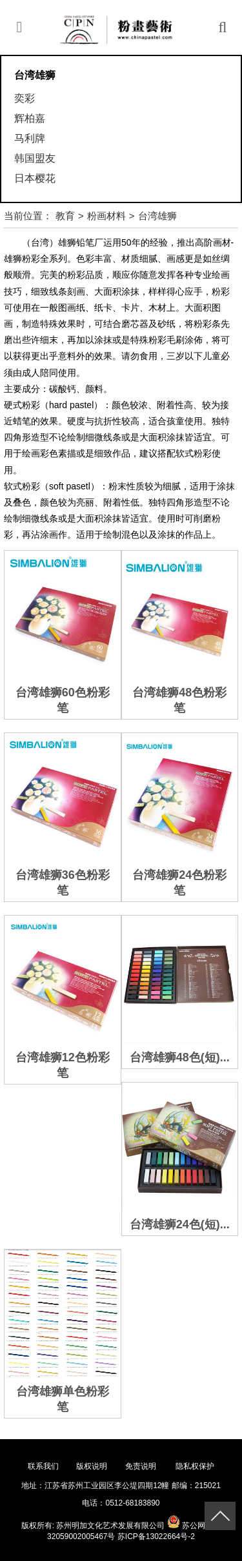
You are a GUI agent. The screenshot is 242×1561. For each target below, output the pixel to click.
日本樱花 (34, 178)
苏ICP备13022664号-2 (156, 1536)
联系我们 (43, 1466)
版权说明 (91, 1466)
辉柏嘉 (29, 118)
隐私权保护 (195, 1466)
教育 (65, 215)
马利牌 (29, 138)
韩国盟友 (34, 158)
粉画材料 (106, 215)
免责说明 (141, 1466)
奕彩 (24, 98)
